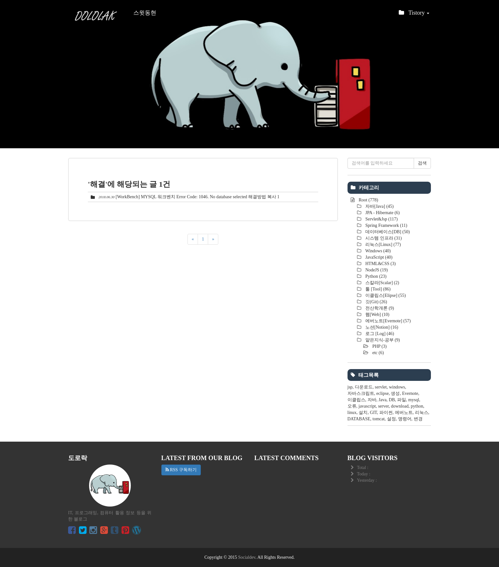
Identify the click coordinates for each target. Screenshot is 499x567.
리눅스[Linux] (382, 244)
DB (392, 399)
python (417, 406)
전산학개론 (379, 308)
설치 (363, 412)
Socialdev (246, 557)
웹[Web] (377, 314)
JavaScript (378, 257)
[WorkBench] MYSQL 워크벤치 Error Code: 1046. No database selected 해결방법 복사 (196, 196)
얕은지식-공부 (382, 340)
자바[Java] (379, 206)
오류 (352, 406)
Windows (377, 250)
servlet (381, 387)
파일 (401, 399)
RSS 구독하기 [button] (181, 469)
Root (368, 200)
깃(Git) (375, 301)
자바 (372, 399)
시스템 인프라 (383, 238)
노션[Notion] (381, 327)
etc (377, 352)
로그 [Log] (379, 333)
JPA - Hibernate (382, 212)
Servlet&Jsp (381, 219)
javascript (367, 406)
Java (383, 399)
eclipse (382, 393)
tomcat (379, 418)
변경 (418, 418)
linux (352, 412)
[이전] (192, 239)
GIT (373, 412)
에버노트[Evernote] (387, 320)
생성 (395, 393)
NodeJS (376, 270)
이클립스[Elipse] (385, 295)
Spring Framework (385, 225)
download (400, 406)
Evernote (410, 393)
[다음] (213, 239)
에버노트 (404, 412)
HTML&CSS (380, 263)
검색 (422, 163)
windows (397, 387)
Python (375, 276)
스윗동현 (144, 13)
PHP (379, 346)
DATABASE (359, 418)
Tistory (414, 14)
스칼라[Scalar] (381, 282)
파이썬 (386, 412)
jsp (350, 387)
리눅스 (421, 412)
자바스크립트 (361, 393)
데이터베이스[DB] (387, 231)
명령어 (404, 418)
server (383, 406)
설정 (391, 418)
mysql (413, 399)
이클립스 (356, 399)
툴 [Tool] (377, 289)
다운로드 (364, 387)
